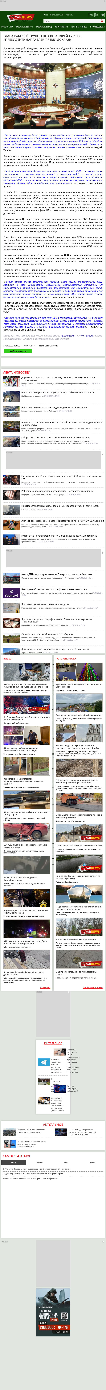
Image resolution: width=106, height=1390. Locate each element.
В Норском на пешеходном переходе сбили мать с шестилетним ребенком (25, 942)
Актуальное (53, 1125)
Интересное (53, 1043)
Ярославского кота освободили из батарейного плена (20, 878)
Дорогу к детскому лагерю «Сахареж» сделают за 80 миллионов (55, 649)
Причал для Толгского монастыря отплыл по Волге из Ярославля (78, 877)
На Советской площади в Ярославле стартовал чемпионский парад (26, 718)
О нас (45, 15)
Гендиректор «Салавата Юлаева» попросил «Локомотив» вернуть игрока (33, 1174)
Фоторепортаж (61, 27)
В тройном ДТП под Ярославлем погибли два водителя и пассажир (25, 911)
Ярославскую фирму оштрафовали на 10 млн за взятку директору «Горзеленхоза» (56, 620)
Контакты (69, 15)
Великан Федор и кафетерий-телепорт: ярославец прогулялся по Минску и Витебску (78, 746)
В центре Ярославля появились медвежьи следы (76, 973)
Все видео (45, 987)
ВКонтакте (68, 336)
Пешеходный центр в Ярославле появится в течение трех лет (31, 1130)
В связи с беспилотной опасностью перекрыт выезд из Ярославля (30, 1179)
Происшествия (97, 27)
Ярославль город (44, 27)
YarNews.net (29, 346)
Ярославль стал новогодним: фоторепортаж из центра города (79, 685)
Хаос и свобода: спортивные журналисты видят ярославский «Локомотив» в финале (82, 1132)
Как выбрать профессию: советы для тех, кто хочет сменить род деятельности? (57, 1104)
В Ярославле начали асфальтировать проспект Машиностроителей (79, 816)
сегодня (92, 1162)
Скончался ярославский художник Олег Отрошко (47, 634)
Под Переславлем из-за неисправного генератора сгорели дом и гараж (60, 506)
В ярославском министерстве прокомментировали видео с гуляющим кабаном (23, 781)
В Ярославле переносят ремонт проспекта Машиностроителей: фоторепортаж (77, 781)
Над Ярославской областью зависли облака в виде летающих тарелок (78, 908)
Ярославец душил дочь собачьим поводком (45, 604)
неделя (40, 1162)
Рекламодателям (56, 15)
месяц (13, 1162)
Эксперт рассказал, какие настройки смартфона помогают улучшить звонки (62, 521)
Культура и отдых (79, 27)
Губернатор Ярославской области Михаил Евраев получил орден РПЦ (59, 535)
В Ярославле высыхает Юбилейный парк (76, 939)
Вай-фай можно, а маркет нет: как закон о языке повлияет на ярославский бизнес (31, 1144)
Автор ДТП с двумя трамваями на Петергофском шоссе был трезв (56, 574)
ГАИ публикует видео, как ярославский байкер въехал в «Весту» (26, 846)
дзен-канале (86, 336)
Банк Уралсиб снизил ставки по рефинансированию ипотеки (54, 589)
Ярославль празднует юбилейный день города (79, 715)
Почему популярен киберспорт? (72, 1088)
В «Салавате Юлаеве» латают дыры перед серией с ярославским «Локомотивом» (37, 1169)
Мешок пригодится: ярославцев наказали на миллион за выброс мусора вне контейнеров (25, 685)
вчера (66, 1162)
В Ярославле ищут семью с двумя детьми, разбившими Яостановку (57, 392)
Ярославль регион (24, 27)
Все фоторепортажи (93, 987)
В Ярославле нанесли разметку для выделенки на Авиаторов (54, 407)
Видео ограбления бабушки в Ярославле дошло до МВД (23, 973)
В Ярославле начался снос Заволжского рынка (79, 845)
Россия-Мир (7, 27)
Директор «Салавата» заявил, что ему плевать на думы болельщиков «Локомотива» (58, 378)
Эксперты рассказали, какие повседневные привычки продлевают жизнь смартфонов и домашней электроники (73, 1061)
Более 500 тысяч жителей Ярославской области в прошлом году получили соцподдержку (61, 423)
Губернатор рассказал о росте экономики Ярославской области (55, 437)
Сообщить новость (17, 351)
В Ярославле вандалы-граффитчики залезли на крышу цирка (26, 813)
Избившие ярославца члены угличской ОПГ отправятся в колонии (57, 491)
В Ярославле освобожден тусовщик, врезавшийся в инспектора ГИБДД (21, 749)
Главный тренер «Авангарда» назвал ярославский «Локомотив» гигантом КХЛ (61, 477)
